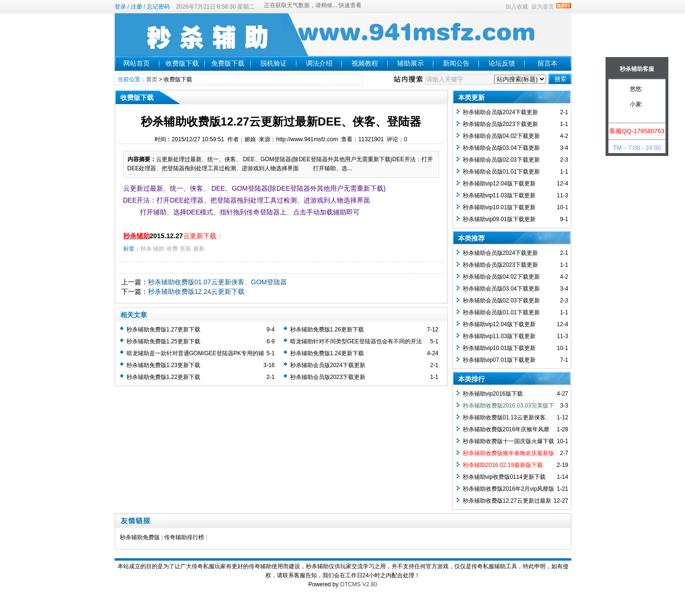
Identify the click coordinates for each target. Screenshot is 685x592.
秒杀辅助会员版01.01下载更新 (501, 171)
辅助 (159, 248)
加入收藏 (516, 6)
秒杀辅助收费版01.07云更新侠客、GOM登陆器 (217, 282)
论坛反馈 (502, 63)
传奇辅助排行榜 (184, 537)
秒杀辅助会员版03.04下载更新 (501, 148)
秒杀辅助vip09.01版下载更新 (499, 219)
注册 (136, 6)
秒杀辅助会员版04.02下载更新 (501, 136)
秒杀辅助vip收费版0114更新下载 (504, 477)
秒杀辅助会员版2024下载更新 (328, 365)
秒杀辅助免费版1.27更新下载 (163, 329)
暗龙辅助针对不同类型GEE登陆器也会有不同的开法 (356, 341)
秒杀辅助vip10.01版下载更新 (499, 207)
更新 (185, 248)
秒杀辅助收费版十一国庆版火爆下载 (508, 441)
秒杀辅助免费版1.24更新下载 (327, 353)
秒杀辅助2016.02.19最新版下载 (503, 465)
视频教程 (365, 63)
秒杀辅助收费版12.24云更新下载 (196, 291)
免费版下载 (228, 63)
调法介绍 (319, 63)
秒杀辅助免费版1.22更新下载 (163, 377)
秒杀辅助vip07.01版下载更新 (499, 360)
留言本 (548, 63)
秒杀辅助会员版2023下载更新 (328, 377)
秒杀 (146, 248)
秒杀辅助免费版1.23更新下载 (163, 365)
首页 (151, 79)
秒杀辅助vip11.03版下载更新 (499, 195)
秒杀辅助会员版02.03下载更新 (501, 159)
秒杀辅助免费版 (140, 537)
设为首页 (542, 6)
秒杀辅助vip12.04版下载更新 (499, 183)
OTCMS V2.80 (358, 584)
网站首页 (136, 63)
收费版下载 (182, 63)
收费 (172, 248)
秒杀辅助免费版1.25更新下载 (163, 341)
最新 (199, 248)
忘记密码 (158, 6)
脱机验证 (273, 63)
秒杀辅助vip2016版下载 (493, 393)
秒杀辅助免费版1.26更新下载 (327, 329)
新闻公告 (456, 63)
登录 (120, 6)
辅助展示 (410, 63)
